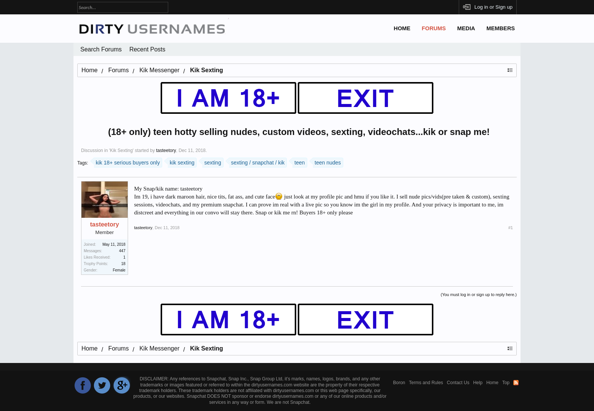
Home (402, 28)
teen (298, 162)
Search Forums (101, 49)
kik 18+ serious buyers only (127, 162)
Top (506, 382)
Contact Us (458, 382)
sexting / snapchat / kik (257, 162)
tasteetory (166, 150)
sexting (211, 162)
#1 (510, 227)
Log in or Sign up (493, 7)
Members (500, 28)
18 (123, 264)
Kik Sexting (121, 150)
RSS (516, 382)
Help (478, 382)
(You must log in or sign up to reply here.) (479, 294)
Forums (434, 28)
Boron (399, 382)
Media (466, 28)
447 (122, 251)
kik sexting (181, 162)
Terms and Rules (426, 382)
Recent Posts (147, 49)
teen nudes (327, 162)
